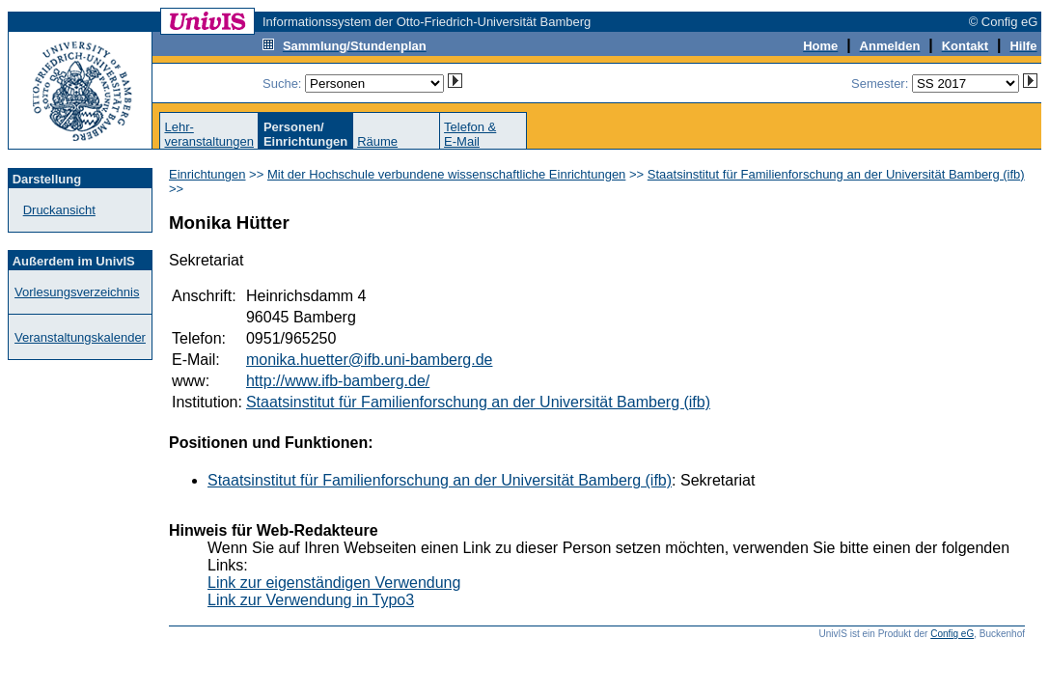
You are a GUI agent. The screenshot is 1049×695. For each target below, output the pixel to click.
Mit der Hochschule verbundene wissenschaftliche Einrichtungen (446, 174)
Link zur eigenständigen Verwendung (333, 582)
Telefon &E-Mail (470, 134)
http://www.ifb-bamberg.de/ (337, 381)
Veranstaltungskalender (80, 337)
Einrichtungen (207, 174)
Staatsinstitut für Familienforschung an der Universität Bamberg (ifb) (836, 174)
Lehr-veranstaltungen (209, 134)
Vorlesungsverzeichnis (76, 292)
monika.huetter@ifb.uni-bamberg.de (369, 359)
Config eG (952, 633)
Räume (377, 141)
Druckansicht (59, 210)
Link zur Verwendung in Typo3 (310, 600)
